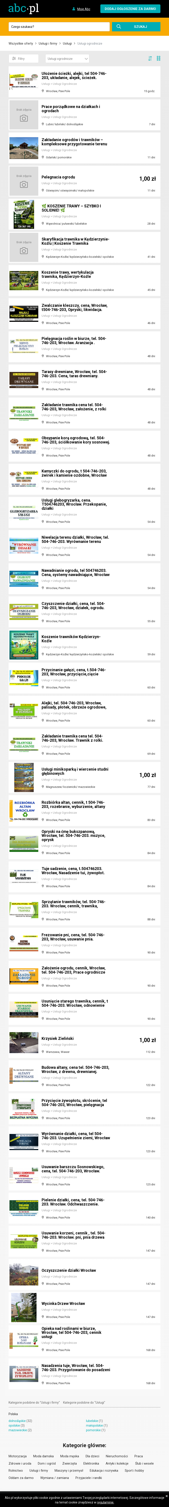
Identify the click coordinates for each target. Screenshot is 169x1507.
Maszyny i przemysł (69, 1471)
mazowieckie (18, 1430)
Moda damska (43, 1456)
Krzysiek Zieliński (58, 1038)
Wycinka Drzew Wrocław (64, 1303)
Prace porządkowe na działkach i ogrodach (72, 108)
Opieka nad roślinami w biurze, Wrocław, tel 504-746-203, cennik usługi (72, 1332)
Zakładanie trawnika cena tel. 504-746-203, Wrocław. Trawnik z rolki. (73, 738)
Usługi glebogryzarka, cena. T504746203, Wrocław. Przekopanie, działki (75, 504)
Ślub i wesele (144, 1463)
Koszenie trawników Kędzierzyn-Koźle (71, 639)
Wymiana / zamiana (54, 1478)
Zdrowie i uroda (20, 1463)
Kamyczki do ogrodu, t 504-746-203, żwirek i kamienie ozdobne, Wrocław (75, 473)
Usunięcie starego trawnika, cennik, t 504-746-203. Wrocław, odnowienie (75, 1003)
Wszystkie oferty (21, 43)
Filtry (18, 59)
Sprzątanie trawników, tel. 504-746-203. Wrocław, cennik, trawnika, (74, 904)
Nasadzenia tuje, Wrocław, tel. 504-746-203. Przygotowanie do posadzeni (74, 1365)
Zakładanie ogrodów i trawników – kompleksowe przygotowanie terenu (75, 142)
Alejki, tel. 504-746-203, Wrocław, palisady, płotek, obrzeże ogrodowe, (75, 705)
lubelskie (92, 1421)
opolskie (14, 1425)
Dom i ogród (47, 1463)
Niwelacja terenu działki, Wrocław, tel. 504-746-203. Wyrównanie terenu (75, 539)
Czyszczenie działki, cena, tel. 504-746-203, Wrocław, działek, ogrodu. (74, 605)
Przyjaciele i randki (88, 1478)
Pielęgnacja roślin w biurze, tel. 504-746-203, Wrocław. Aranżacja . (74, 340)
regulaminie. (105, 1502)
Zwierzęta (69, 1463)
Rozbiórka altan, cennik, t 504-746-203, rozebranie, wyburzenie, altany (74, 804)
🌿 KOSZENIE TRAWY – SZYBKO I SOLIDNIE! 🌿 (72, 208)
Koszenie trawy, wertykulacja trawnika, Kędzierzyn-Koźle (68, 274)
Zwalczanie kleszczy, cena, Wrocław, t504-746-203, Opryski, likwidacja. (75, 307)
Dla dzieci (92, 1456)
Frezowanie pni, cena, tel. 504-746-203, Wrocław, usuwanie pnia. (73, 937)
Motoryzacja (18, 1456)
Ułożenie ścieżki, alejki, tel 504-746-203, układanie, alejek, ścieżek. (74, 75)
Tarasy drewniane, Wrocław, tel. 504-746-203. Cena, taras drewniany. (75, 374)
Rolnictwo (16, 1471)
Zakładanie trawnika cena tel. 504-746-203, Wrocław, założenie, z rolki (74, 407)
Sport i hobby (134, 1471)
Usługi (67, 43)
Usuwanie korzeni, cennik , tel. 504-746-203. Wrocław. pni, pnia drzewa (74, 1235)
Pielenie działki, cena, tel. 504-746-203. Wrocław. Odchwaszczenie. (73, 1202)
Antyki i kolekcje (117, 1463)
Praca (138, 1456)
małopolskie (94, 1425)
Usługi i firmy (48, 43)
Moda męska (69, 1456)
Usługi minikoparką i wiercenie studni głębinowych (76, 771)
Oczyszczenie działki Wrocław (69, 1270)
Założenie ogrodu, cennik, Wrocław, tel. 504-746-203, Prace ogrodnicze (74, 970)
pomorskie (93, 1430)
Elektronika (91, 1463)
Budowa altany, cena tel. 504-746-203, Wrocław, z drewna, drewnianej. (76, 1069)
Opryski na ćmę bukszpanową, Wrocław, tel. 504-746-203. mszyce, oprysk (74, 835)
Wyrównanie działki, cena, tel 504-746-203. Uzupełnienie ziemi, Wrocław (73, 1134)
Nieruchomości (117, 1456)
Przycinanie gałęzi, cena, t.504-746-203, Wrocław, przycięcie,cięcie (74, 672)
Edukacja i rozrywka (104, 1471)
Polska (13, 1414)
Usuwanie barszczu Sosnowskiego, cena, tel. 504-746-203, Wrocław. (73, 1169)
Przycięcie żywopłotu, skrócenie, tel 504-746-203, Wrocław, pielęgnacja (74, 1102)
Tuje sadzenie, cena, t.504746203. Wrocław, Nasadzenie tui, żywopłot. (74, 870)
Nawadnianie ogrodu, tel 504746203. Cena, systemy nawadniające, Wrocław (75, 570)
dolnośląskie (17, 1421)
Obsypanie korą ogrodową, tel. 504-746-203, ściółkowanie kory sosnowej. (74, 438)
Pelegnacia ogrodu (59, 177)
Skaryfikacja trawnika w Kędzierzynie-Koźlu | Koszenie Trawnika (69, 239)
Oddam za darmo (21, 1478)
